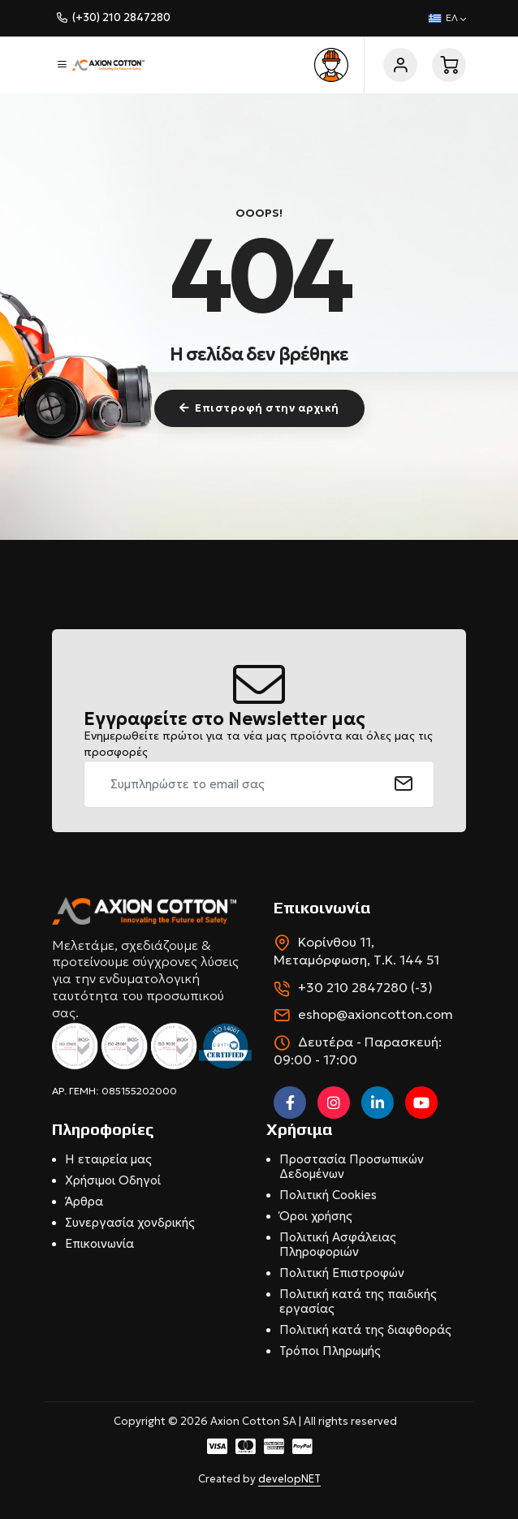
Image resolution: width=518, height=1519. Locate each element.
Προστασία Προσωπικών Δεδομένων (351, 1166)
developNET (289, 1479)
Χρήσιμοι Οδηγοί (113, 1180)
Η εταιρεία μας (108, 1159)
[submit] (404, 784)
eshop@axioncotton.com (375, 1014)
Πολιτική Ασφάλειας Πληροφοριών (337, 1244)
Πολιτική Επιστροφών (341, 1272)
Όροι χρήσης (315, 1215)
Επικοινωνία (99, 1243)
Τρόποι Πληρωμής (330, 1350)
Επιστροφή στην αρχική (259, 408)
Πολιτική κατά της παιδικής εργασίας (358, 1301)
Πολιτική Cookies (328, 1194)
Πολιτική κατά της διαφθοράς (365, 1329)
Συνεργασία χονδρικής (130, 1222)
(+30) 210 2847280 (121, 17)
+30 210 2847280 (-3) (365, 987)
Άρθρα (84, 1201)
